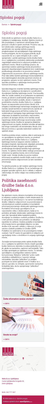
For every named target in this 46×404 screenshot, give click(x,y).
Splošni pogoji (22, 398)
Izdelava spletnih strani (17, 401)
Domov (4, 25)
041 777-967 (11, 392)
